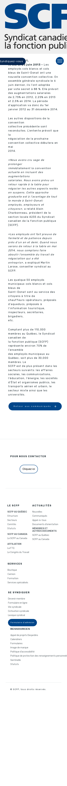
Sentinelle (15, 660)
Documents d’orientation (45, 524)
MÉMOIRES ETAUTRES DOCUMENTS (44, 529)
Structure (12, 516)
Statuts (11, 528)
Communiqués (39, 516)
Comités (11, 524)
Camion (11, 574)
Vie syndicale (14, 607)
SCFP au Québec (40, 535)
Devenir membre (16, 599)
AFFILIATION (14, 544)
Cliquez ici (29, 468)
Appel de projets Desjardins (24, 635)
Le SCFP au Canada (17, 538)
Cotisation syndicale (18, 611)
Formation (13, 578)
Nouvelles (37, 512)
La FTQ (10, 548)
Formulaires (16, 643)
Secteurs (12, 520)
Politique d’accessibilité (22, 652)
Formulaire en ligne (17, 603)
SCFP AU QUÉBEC (17, 512)
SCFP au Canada (40, 539)
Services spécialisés (18, 582)
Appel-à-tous (39, 520)
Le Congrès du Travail (18, 552)
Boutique (12, 570)
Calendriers (16, 639)
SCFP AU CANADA (17, 534)
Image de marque (19, 647)
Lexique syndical (16, 615)
